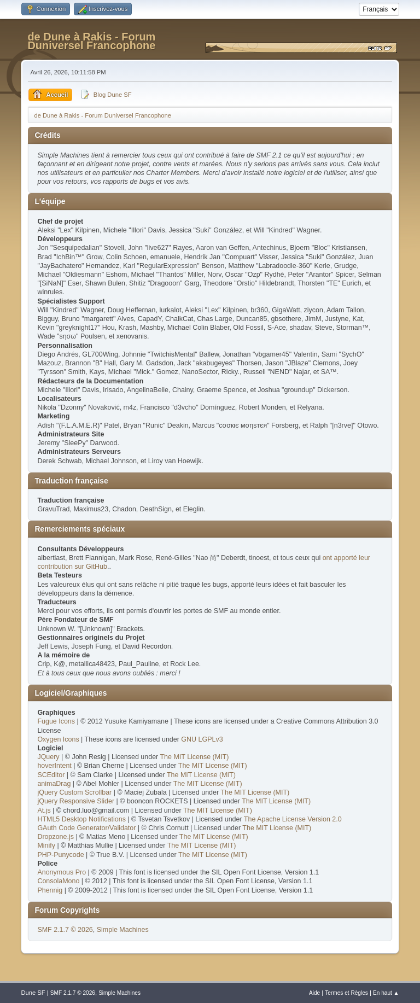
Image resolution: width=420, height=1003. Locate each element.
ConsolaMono (58, 881)
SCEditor (51, 775)
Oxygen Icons (58, 739)
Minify (46, 845)
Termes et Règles (346, 993)
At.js (43, 810)
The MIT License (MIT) (194, 757)
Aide (314, 993)
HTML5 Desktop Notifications (81, 819)
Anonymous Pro (61, 872)
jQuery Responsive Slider (75, 801)
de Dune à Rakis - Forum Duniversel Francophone (91, 41)
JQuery (48, 757)
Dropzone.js (55, 837)
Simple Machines (123, 930)
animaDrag (54, 784)
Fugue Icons (56, 721)
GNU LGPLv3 (202, 739)
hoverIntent (54, 765)
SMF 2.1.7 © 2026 (64, 930)
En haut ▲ (386, 993)
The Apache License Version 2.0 (293, 819)
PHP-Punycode (60, 855)
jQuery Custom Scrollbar (74, 792)
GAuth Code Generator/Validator (86, 828)
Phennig (49, 890)
